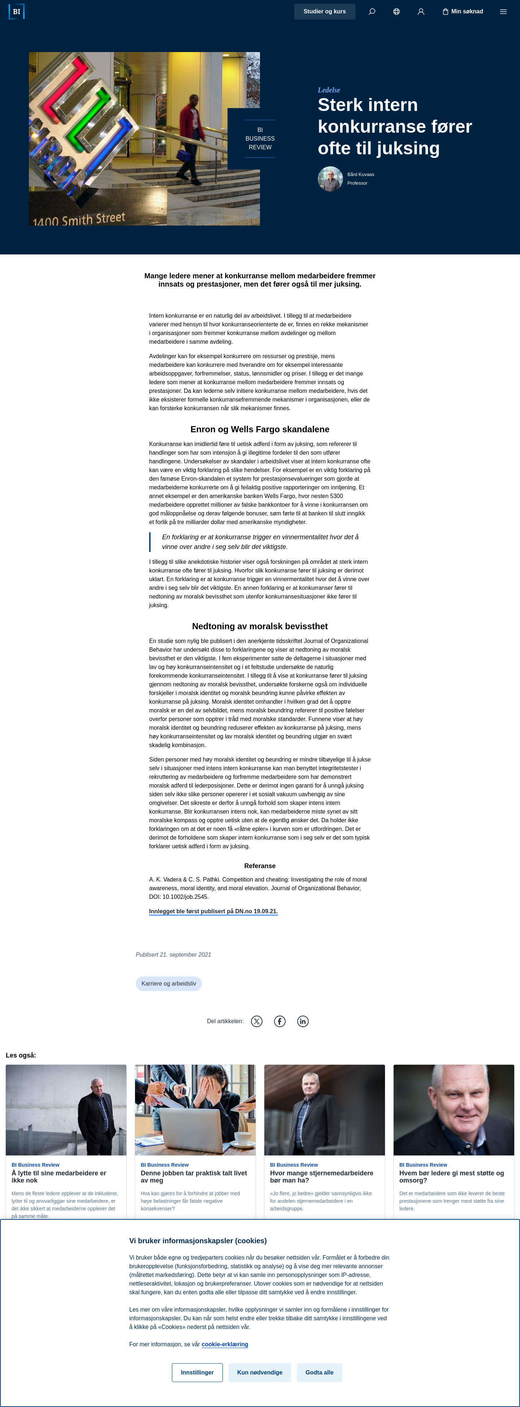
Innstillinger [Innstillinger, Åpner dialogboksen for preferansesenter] (197, 1383)
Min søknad (462, 11)
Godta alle (319, 1383)
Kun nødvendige (259, 1383)
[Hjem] (17, 12)
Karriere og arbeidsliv (169, 984)
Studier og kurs (325, 11)
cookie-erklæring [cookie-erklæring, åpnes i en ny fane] (225, 1355)
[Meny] (503, 12)
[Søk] (372, 12)
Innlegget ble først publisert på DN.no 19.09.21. (213, 911)
